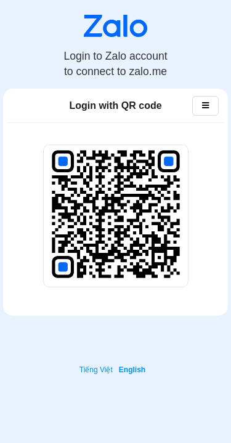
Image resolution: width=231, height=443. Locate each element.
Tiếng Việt (96, 369)
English (132, 369)
